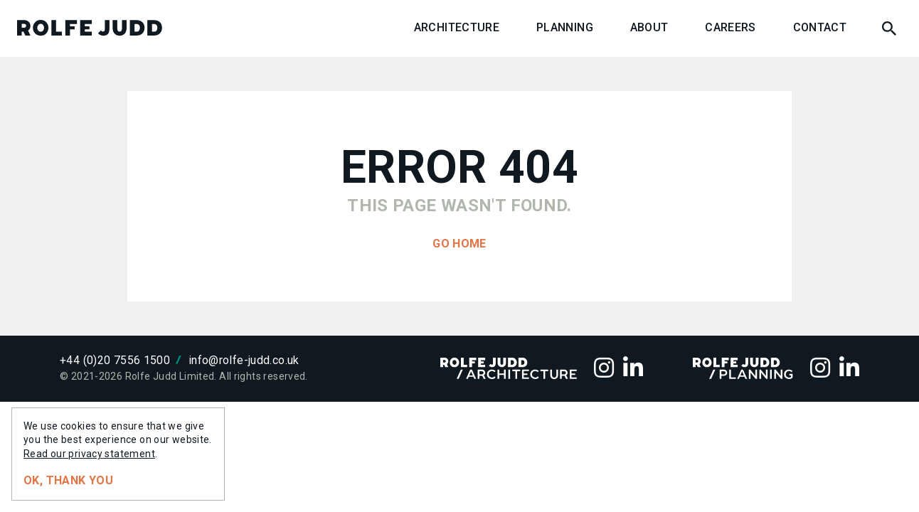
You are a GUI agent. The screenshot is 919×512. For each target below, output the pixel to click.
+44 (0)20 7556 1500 (115, 360)
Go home (459, 243)
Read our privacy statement (89, 453)
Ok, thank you (68, 480)
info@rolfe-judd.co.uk (243, 360)
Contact (820, 28)
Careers (730, 28)
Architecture (457, 28)
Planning (564, 28)
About (649, 28)
